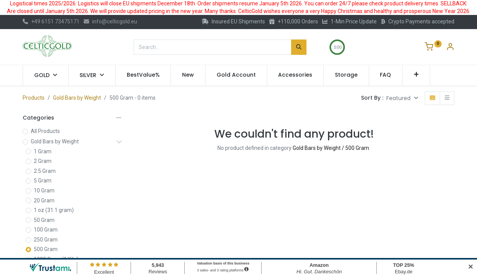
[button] (416, 75)
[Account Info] (450, 47)
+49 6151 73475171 (51, 21)
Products (34, 98)
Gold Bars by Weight (77, 98)
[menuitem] (143, 75)
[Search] (298, 47)
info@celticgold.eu (110, 21)
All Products (45, 131)
